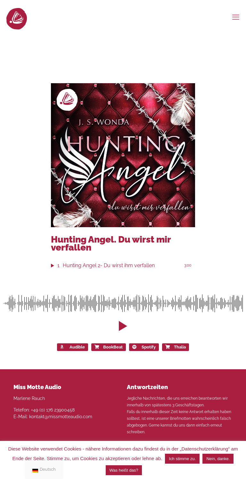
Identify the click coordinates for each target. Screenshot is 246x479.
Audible (72, 347)
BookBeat (108, 347)
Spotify (144, 347)
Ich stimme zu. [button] (182, 458)
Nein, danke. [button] (218, 458)
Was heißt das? (124, 470)
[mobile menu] (235, 17)
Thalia (175, 347)
